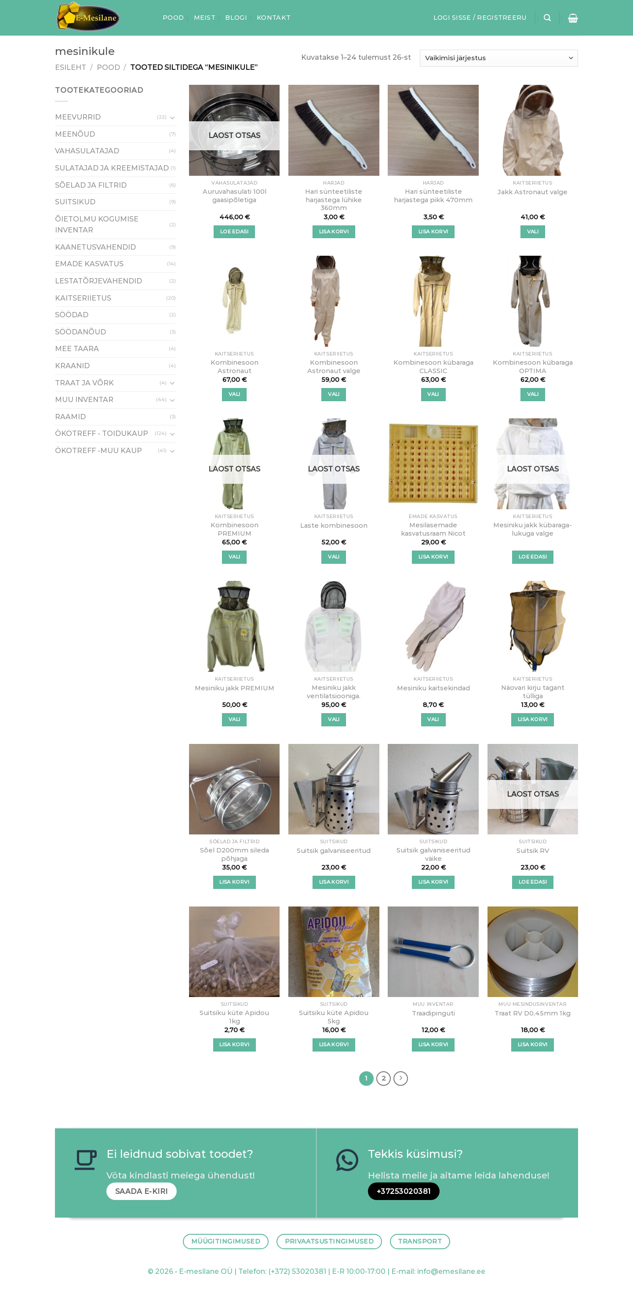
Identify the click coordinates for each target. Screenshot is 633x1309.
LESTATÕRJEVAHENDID (98, 281)
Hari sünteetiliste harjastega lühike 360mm (333, 200)
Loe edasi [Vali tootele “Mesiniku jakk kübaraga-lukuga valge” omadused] (533, 557)
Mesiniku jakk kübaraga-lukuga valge (532, 529)
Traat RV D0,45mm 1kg (533, 1013)
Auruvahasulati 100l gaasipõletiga (234, 196)
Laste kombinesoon (333, 525)
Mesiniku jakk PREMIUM (234, 688)
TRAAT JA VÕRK (84, 383)
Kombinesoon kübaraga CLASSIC (433, 367)
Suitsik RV (533, 851)
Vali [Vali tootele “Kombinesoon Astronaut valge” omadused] (333, 394)
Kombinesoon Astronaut (234, 367)
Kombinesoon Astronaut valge (333, 367)
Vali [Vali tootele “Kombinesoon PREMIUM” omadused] (234, 557)
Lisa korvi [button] (334, 231)
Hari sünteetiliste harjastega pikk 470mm (433, 196)
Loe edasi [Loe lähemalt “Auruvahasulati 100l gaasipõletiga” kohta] (234, 231)
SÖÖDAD (71, 315)
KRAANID (72, 366)
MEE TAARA (77, 349)
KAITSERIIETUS (83, 298)
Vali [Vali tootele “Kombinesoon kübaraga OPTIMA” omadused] (532, 394)
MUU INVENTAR (84, 400)
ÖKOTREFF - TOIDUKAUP (101, 434)
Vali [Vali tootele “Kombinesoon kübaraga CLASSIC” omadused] (433, 394)
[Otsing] (547, 17)
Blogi (236, 18)
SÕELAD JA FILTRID (91, 185)
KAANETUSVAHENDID (95, 247)
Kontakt (274, 18)
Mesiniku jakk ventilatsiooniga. (333, 692)
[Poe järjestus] (499, 58)
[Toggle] (172, 117)
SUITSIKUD (75, 202)
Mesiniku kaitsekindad (433, 688)
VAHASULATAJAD (87, 151)
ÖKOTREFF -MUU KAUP (98, 450)
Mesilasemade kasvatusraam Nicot (433, 529)
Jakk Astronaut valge (533, 192)
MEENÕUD (75, 134)
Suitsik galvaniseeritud (334, 851)
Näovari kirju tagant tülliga (532, 692)
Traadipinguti (433, 1013)
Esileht (70, 67)
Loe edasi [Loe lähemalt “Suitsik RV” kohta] (533, 882)
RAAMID (70, 417)
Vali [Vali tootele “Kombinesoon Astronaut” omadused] (234, 394)
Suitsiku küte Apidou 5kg (333, 1017)
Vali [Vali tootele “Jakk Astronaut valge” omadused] (532, 231)
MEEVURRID (78, 117)
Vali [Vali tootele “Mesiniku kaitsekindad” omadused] (433, 719)
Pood (173, 18)
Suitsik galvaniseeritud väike (433, 854)
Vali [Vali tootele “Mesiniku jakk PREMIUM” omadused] (234, 719)
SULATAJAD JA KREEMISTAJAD (112, 168)
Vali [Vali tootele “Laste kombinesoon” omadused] (333, 557)
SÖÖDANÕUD (80, 332)
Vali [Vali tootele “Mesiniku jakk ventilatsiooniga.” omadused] (333, 719)
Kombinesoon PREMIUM (234, 529)
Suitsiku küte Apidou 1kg (234, 1017)
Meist (204, 18)
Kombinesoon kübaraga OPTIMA (533, 367)
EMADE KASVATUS (89, 264)
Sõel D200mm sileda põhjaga (234, 854)
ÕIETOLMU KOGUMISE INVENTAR (96, 225)
